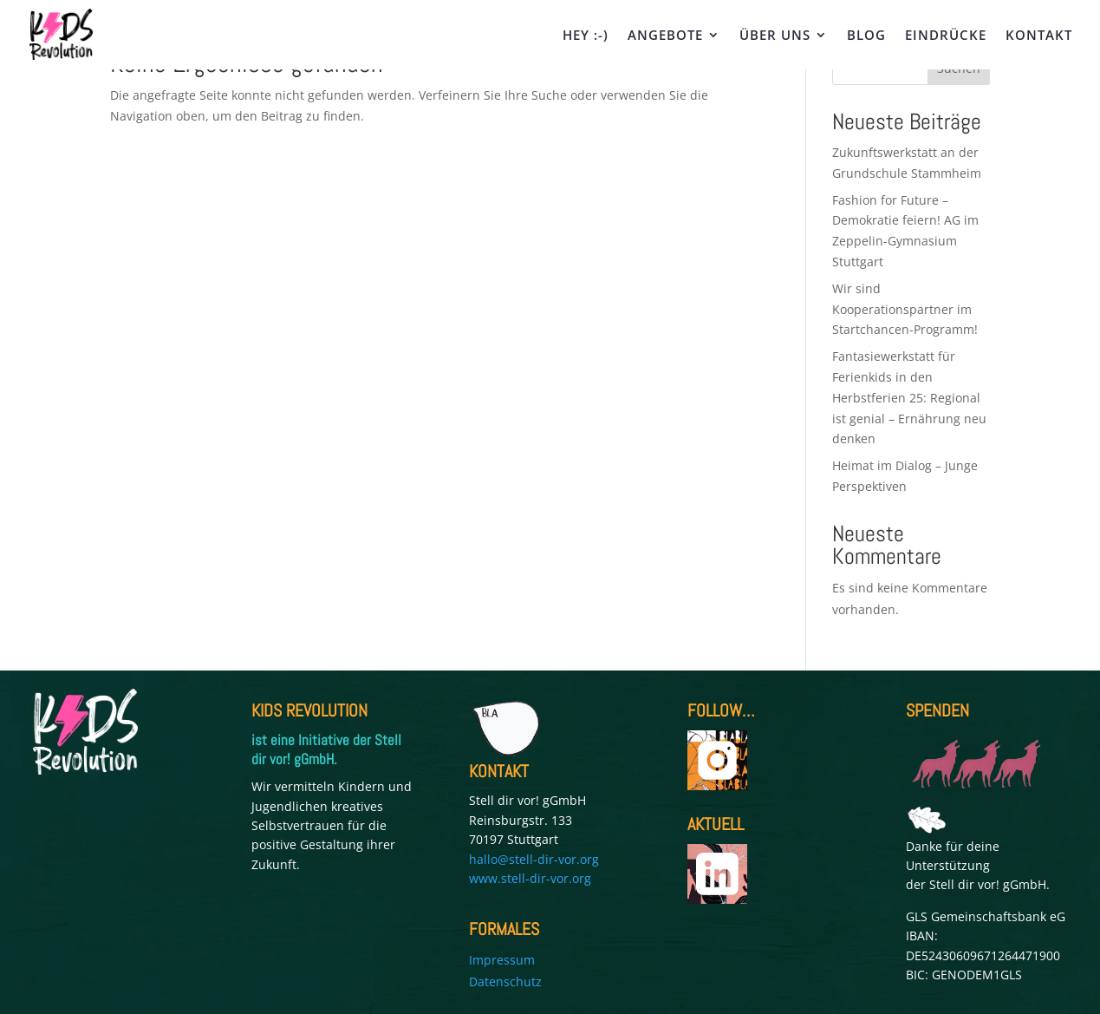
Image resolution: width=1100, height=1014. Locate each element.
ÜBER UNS (774, 36)
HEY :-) (586, 36)
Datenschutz (505, 981)
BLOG (866, 36)
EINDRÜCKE (945, 36)
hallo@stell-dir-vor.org (534, 859)
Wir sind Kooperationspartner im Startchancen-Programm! (906, 309)
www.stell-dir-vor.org (530, 878)
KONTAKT (1039, 36)
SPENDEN (937, 710)
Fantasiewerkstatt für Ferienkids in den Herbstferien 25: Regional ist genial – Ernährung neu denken (909, 397)
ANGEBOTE (665, 36)
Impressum (502, 960)
